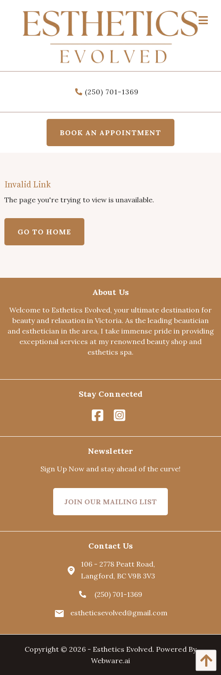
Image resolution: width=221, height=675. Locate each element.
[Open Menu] (203, 19)
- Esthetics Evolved (119, 649)
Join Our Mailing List (110, 501)
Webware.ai (110, 660)
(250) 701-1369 (107, 91)
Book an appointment (110, 132)
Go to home (44, 231)
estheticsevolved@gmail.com (110, 612)
